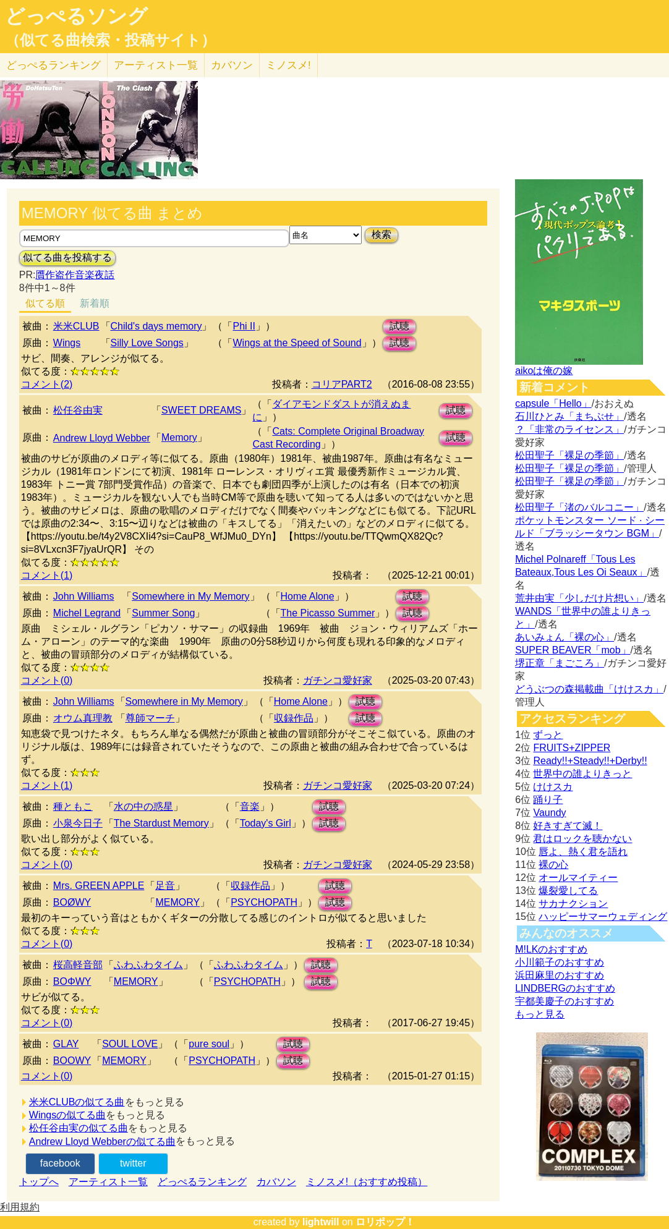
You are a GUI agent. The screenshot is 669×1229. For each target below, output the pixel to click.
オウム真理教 (83, 718)
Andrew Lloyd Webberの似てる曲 (102, 1141)
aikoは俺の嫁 (544, 370)
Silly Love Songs (147, 343)
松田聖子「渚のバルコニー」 (579, 507)
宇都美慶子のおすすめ (564, 1001)
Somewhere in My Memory (190, 596)
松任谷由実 (78, 410)
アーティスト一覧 (108, 1181)
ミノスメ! (288, 65)
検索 (381, 234)
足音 (165, 885)
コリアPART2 (342, 384)
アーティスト (156, 65)
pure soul (209, 1044)
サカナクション (573, 903)
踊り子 (548, 799)
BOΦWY (72, 981)
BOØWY (72, 902)
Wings (66, 343)
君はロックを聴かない (582, 838)
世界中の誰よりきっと (582, 773)
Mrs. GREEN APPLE (99, 885)
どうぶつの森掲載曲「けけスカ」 (589, 689)
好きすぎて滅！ (567, 825)
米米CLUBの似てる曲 (77, 1102)
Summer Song (163, 613)
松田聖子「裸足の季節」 (569, 455)
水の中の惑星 (143, 806)
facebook (60, 1163)
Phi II (243, 326)
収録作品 (293, 718)
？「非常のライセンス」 (569, 429)
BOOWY (72, 1060)
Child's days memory (156, 326)
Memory (179, 437)
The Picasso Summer (328, 613)
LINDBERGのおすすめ (565, 988)
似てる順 (45, 303)
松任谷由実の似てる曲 (78, 1128)
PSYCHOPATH (264, 902)
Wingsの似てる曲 (67, 1115)
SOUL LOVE (130, 1044)
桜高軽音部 (78, 964)
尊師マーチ (150, 718)
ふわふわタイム (148, 964)
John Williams (83, 596)
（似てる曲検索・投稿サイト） (110, 40)
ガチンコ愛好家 (337, 680)
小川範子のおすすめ (559, 962)
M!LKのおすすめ (551, 949)
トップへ (39, 1181)
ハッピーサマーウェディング (603, 916)
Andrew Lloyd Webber (101, 438)
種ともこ (73, 806)
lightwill (320, 1222)
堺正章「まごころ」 (559, 663)
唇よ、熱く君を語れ (583, 851)
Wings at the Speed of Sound (296, 343)
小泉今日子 (78, 823)
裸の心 (553, 864)
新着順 (94, 303)
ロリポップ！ (385, 1222)
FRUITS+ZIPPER (571, 747)
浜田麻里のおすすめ (559, 975)
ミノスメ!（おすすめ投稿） (366, 1181)
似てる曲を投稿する (67, 257)
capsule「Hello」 (553, 403)
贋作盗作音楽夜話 (74, 275)
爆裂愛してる (568, 890)
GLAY (66, 1044)
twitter (133, 1163)
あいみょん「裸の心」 (564, 637)
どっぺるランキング (202, 1181)
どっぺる (53, 65)
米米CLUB (76, 326)
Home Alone (308, 596)
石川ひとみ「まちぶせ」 (569, 416)
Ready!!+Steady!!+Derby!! (590, 760)
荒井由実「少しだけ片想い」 (579, 598)
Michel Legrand (87, 613)
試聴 (399, 326)
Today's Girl (265, 823)
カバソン (232, 65)
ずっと (548, 734)
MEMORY (177, 902)
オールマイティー (578, 877)
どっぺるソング (76, 16)
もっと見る (540, 1014)
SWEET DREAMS (201, 410)
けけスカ (553, 786)
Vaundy (549, 812)
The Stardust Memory (161, 823)
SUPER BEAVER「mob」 (572, 650)
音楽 (250, 806)
